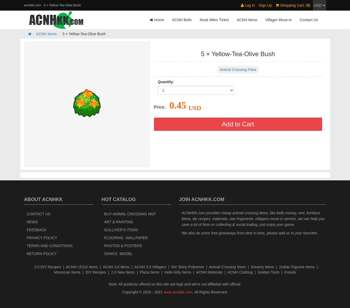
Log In (248, 5)
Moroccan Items (67, 272)
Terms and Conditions (50, 246)
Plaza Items (149, 272)
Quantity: (166, 82)
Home (157, 20)
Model (126, 254)
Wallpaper (137, 238)
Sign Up (265, 5)
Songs (111, 254)
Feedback (37, 230)
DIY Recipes (96, 272)
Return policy (42, 254)
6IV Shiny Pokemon (187, 267)
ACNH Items (247, 20)
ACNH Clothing (240, 272)
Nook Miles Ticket (214, 20)
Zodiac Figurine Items (297, 267)
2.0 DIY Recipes (47, 267)
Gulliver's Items (121, 230)
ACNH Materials (209, 272)
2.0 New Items (123, 272)
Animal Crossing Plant (238, 70)
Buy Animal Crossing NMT (130, 214)
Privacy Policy (42, 238)
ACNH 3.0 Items (116, 267)
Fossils (290, 272)
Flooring (113, 238)
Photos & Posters (123, 246)
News (32, 222)
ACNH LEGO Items (82, 267)
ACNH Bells (182, 20)
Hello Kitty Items (177, 272)
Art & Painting (118, 222)
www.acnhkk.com (178, 292)
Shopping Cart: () (293, 5)
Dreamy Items (262, 267)
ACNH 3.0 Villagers (150, 267)
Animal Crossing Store (227, 267)
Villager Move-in (278, 20)
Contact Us (309, 20)
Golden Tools (268, 272)
